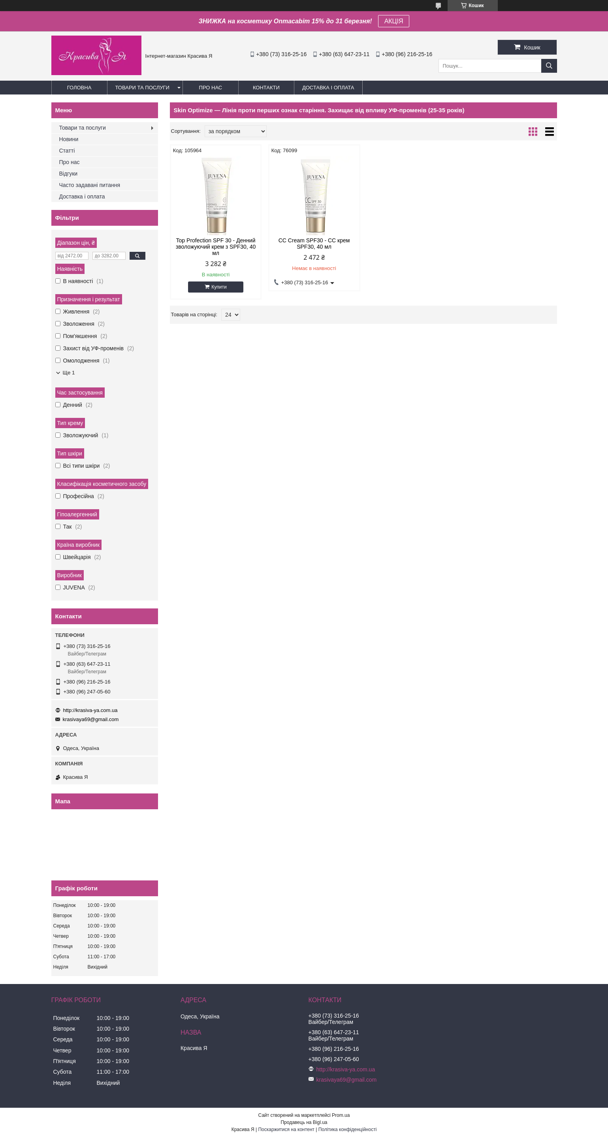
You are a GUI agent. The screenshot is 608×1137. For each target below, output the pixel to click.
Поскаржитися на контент (286, 1129)
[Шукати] (549, 66)
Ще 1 (69, 373)
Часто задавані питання (89, 185)
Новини (69, 139)
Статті (67, 150)
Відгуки (68, 173)
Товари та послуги (142, 88)
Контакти (266, 88)
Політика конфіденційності (347, 1129)
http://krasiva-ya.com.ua (90, 710)
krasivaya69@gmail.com (91, 719)
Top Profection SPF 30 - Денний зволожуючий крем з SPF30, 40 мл (216, 246)
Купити (218, 287)
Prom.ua (341, 1115)
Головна (79, 88)
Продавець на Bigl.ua (303, 1122)
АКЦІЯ (393, 21)
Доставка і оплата (328, 88)
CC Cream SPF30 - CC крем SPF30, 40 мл (314, 243)
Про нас (210, 88)
